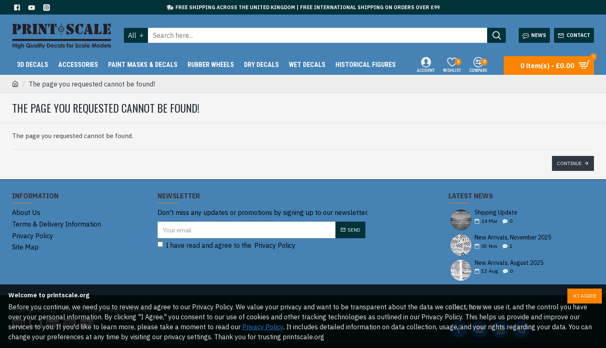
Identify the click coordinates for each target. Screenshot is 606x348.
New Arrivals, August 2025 (509, 263)
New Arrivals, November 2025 (513, 237)
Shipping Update (496, 213)
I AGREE (587, 296)
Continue (569, 163)
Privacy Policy (262, 327)
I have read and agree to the (227, 245)
